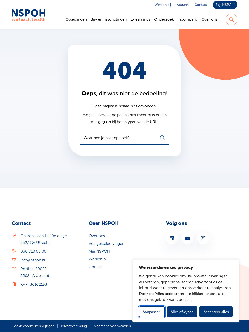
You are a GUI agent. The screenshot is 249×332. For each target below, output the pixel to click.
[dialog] (185, 290)
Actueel (183, 5)
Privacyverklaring (74, 326)
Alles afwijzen (182, 312)
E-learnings (140, 19)
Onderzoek (164, 19)
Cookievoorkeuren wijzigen (33, 326)
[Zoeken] (231, 19)
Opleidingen (76, 19)
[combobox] (124, 138)
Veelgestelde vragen (106, 243)
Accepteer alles (216, 312)
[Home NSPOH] (28, 19)
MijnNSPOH (225, 5)
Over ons (209, 19)
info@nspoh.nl (32, 260)
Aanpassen (152, 312)
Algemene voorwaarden (112, 326)
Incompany (187, 19)
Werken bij (163, 5)
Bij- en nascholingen (109, 19)
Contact (201, 5)
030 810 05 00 (33, 251)
